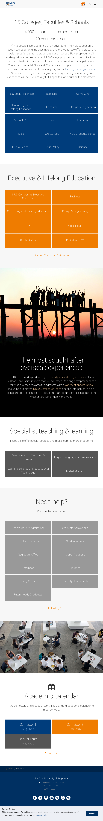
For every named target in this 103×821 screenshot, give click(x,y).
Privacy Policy (41, 815)
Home (10, 769)
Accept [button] (90, 812)
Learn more (51, 753)
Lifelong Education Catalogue (51, 255)
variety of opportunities (79, 385)
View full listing (51, 608)
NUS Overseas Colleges (47, 388)
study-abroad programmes (68, 377)
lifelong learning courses (80, 69)
